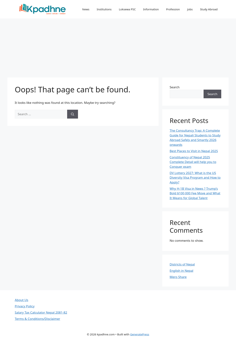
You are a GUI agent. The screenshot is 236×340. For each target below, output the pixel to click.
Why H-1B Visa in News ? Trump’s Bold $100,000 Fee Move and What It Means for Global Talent (195, 193)
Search (175, 87)
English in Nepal (181, 270)
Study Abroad (209, 9)
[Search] (72, 114)
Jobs (190, 9)
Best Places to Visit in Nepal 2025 (194, 151)
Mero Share (178, 277)
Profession (173, 9)
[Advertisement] (118, 46)
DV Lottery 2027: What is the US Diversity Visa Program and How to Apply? (195, 177)
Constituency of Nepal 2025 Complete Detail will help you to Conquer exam (193, 162)
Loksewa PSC (127, 9)
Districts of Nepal (182, 264)
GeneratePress (139, 334)
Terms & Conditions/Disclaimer (37, 319)
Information (151, 9)
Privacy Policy (24, 306)
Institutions (104, 9)
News (85, 9)
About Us (21, 300)
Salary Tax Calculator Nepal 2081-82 (41, 312)
